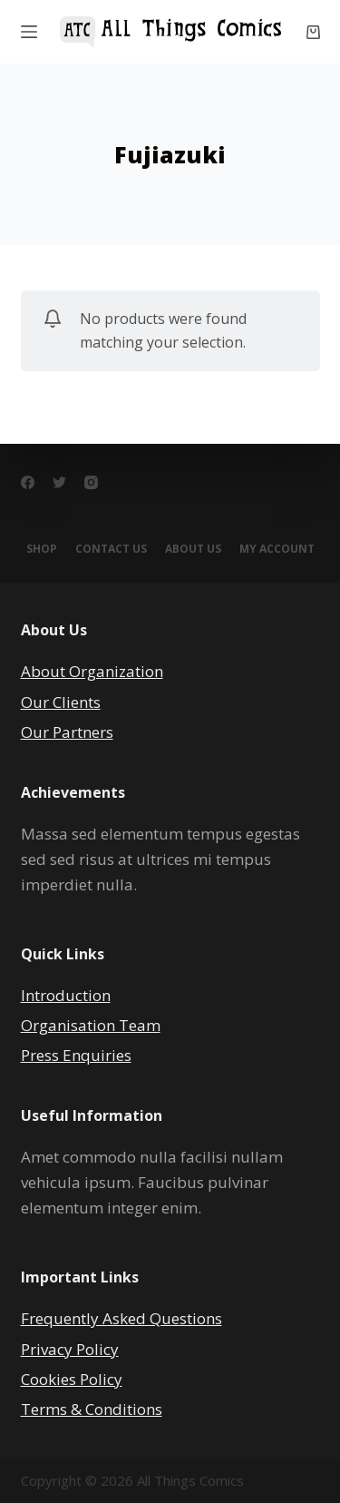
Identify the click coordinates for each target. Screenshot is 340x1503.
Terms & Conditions (91, 1409)
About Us (193, 549)
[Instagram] (91, 482)
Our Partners (67, 732)
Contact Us (111, 549)
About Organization (92, 671)
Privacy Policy (70, 1349)
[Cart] (313, 32)
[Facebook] (27, 482)
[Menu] (29, 32)
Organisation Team (90, 1025)
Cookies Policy (71, 1379)
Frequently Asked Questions (121, 1318)
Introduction (66, 995)
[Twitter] (59, 482)
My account (277, 549)
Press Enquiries (76, 1055)
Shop (41, 549)
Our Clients (61, 702)
